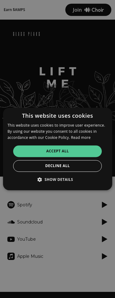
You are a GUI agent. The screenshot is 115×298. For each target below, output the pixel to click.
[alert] (57, 149)
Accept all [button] (57, 151)
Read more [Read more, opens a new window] (81, 137)
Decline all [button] (57, 166)
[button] (57, 180)
